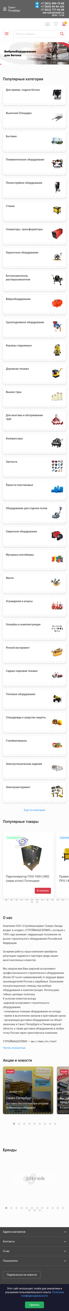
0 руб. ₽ (64, 24)
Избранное (56, 24)
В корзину (43, 890)
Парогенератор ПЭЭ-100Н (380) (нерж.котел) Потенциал (27, 879)
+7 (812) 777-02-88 (52, 9)
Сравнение (47, 24)
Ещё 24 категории (34, 810)
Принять (34, 1304)
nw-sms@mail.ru (53, 12)
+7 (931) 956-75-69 (52, 3)
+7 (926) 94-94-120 (52, 6)
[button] (14, 1124)
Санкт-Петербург (14, 9)
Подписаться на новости (22, 1274)
